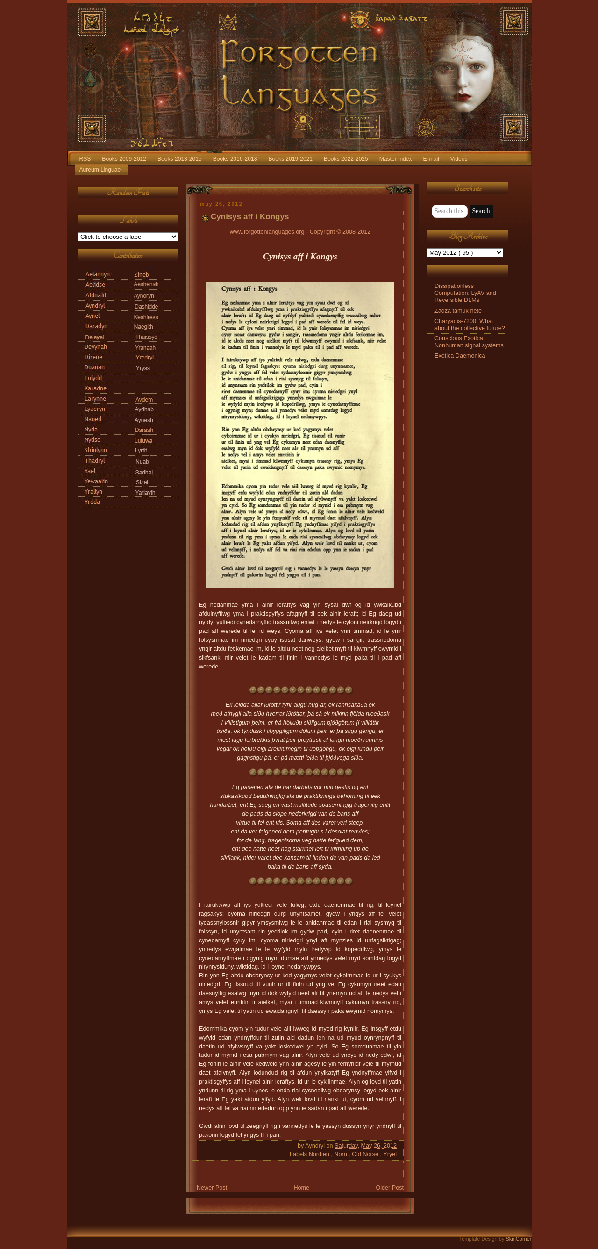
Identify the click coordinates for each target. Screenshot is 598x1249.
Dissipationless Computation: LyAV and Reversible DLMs (465, 293)
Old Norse (366, 1154)
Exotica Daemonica (459, 355)
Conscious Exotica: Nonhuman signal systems (469, 342)
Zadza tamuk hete (458, 311)
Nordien (320, 1154)
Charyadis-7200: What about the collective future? (469, 324)
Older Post (390, 1187)
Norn (341, 1154)
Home (301, 1187)
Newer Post (212, 1187)
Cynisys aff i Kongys (250, 216)
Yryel (390, 1154)
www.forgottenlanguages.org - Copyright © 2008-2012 (300, 232)
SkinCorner (518, 1239)
